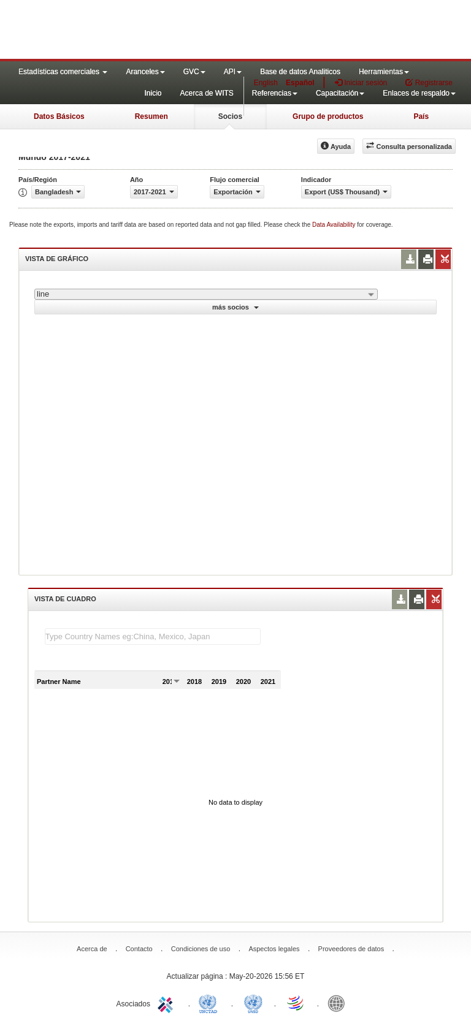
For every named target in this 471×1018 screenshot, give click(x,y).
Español (300, 82)
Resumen (151, 116)
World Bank (339, 1002)
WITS (122, 30)
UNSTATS (253, 1002)
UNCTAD (210, 1002)
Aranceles (145, 71)
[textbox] (153, 636)
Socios (230, 116)
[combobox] (206, 294)
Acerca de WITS (206, 93)
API (233, 71)
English (266, 82)
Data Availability (334, 224)
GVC (194, 71)
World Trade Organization (296, 1002)
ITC (167, 1002)
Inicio (152, 93)
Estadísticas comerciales (62, 71)
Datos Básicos (59, 116)
